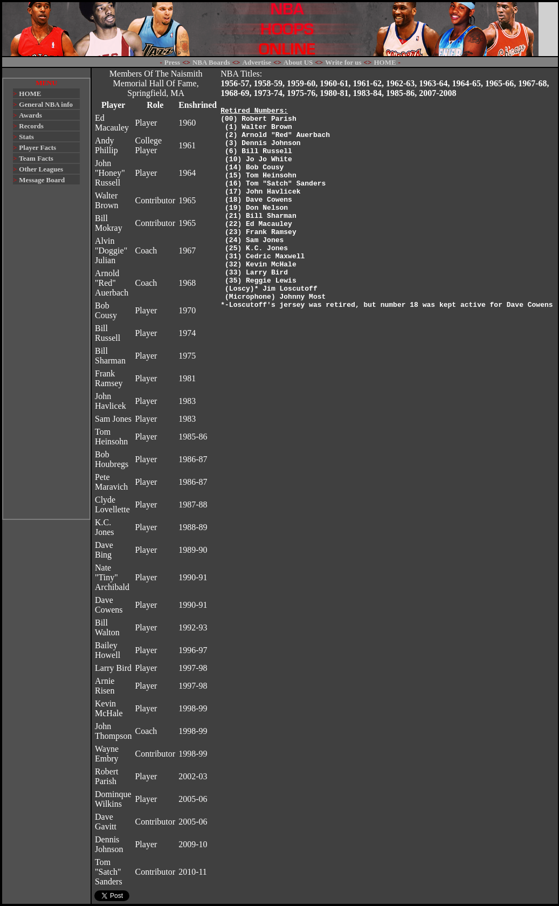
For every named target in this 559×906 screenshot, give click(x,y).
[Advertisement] (46, 357)
